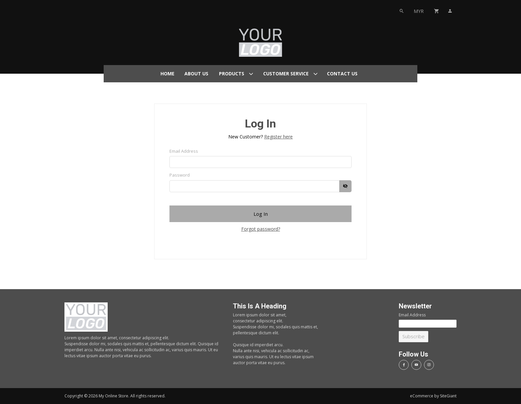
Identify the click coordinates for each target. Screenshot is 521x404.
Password (179, 175)
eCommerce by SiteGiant (433, 396)
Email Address (183, 151)
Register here (278, 136)
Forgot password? (260, 229)
